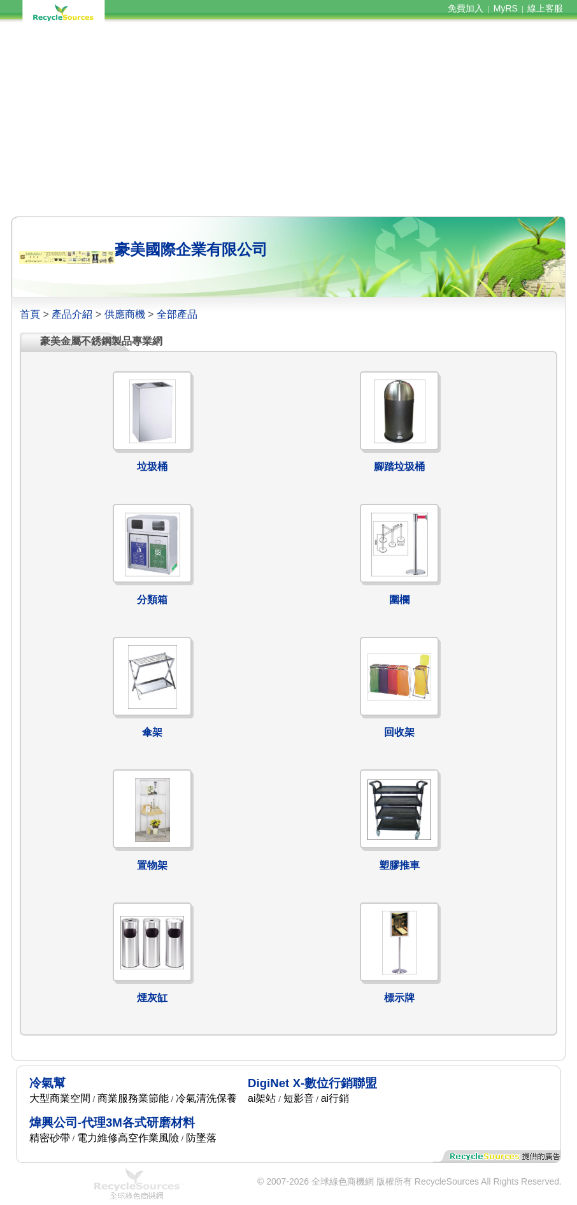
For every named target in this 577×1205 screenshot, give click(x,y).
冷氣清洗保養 (206, 1098)
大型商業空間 (59, 1098)
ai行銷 (335, 1098)
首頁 (30, 314)
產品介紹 (72, 314)
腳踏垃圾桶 (399, 466)
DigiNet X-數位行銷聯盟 (312, 1083)
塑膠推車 (399, 865)
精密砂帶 (49, 1137)
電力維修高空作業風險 (128, 1137)
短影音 (298, 1098)
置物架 (152, 865)
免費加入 (465, 8)
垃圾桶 (152, 466)
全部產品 (177, 314)
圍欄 (399, 599)
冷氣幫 (47, 1083)
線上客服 (545, 8)
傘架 (152, 732)
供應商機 (124, 314)
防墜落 (201, 1137)
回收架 (399, 732)
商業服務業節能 (133, 1098)
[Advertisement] (288, 120)
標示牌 (399, 997)
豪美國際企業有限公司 (191, 249)
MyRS (506, 8)
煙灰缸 (152, 997)
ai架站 (262, 1098)
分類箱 (152, 599)
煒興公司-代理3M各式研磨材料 (112, 1122)
